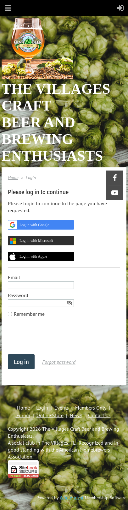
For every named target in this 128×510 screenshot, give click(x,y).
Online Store (50, 415)
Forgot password (58, 362)
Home (13, 177)
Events (61, 408)
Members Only (90, 408)
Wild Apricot (72, 498)
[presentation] (55, 339)
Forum (23, 415)
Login (42, 408)
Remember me (29, 314)
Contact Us (99, 415)
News (76, 415)
